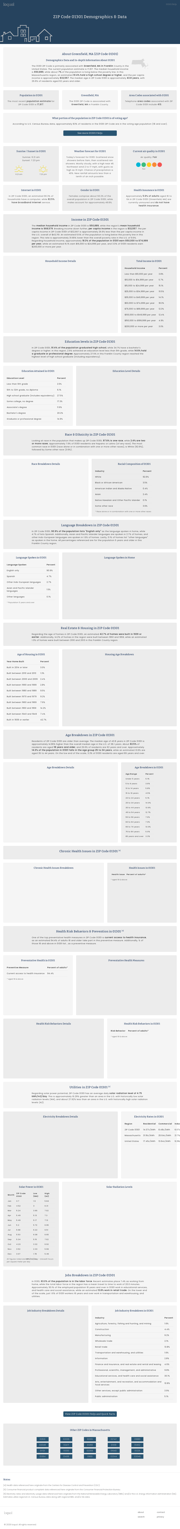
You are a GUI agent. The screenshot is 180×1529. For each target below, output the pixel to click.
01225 (137, 1436)
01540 (114, 1436)
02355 (90, 1436)
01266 (90, 1430)
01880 (137, 1424)
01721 (42, 1436)
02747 (114, 1424)
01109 (113, 1430)
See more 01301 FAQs (90, 133)
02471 (66, 1430)
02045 (137, 1441)
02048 (42, 1430)
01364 (43, 1441)
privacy (160, 1502)
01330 (66, 1436)
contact (161, 1497)
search (141, 1502)
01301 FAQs (171, 4)
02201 (90, 1424)
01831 (90, 1441)
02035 (66, 1424)
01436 (66, 1441)
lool (8, 1498)
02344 (114, 1441)
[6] (109, 1075)
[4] (119, 847)
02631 (42, 1424)
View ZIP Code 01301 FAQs (90, 1399)
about (141, 1497)
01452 (137, 1430)
